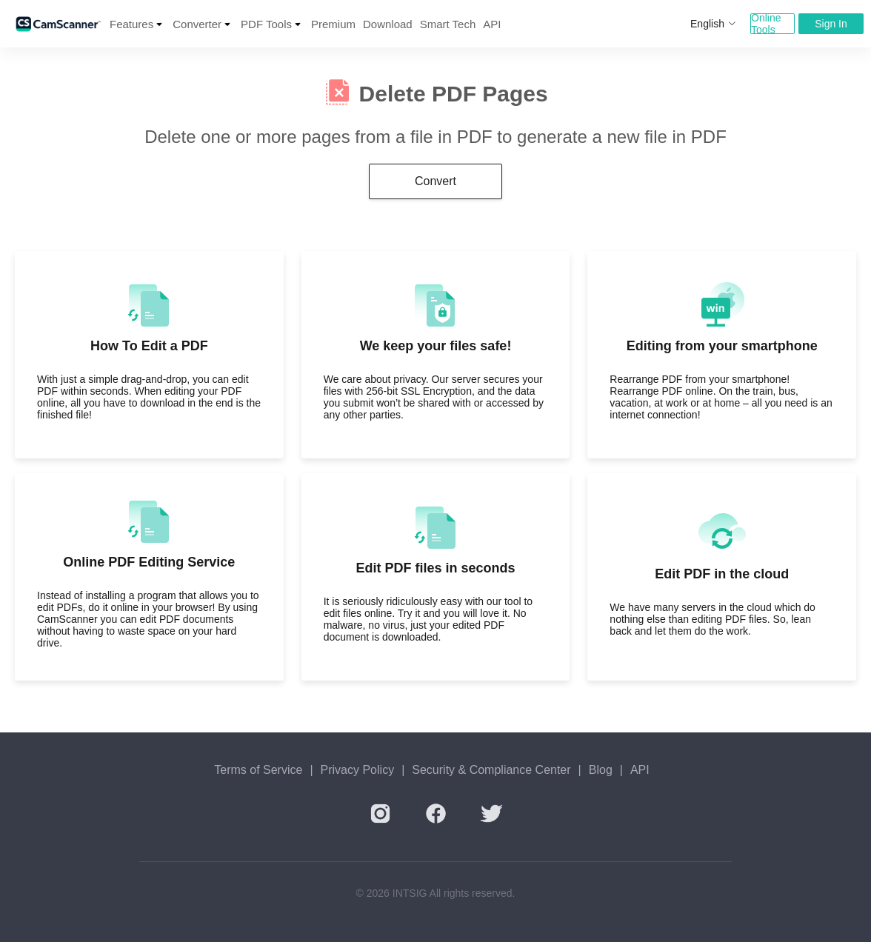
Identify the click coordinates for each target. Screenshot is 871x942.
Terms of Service (258, 770)
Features (131, 24)
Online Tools (766, 23)
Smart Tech (448, 24)
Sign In (831, 24)
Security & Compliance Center (491, 770)
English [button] (713, 24)
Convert (435, 181)
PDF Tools (266, 24)
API (492, 24)
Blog (601, 770)
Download (388, 24)
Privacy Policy (358, 770)
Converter (197, 24)
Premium (333, 24)
